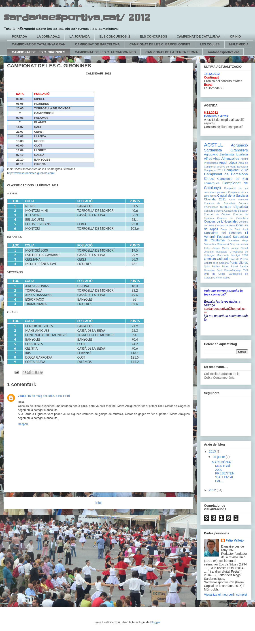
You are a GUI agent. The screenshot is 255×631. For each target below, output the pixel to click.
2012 (213, 490)
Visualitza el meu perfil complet (225, 594)
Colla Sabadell (238, 199)
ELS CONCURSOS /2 (114, 36)
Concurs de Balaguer (236, 210)
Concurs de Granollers (232, 218)
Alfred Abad (212, 158)
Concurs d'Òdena (213, 210)
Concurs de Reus (225, 225)
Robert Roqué (230, 266)
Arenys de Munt (226, 166)
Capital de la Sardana (232, 195)
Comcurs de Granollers (219, 203)
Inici (98, 503)
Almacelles (230, 158)
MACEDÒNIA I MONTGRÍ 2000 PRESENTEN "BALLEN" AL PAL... (223, 471)
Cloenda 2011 (215, 199)
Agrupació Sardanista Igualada (226, 154)
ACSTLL (213, 145)
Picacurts (234, 259)
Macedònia (223, 255)
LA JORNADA (79, 36)
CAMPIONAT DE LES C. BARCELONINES (160, 44)
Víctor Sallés (223, 277)
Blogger (155, 622)
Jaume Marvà (220, 248)
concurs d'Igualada (234, 206)
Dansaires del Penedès (223, 233)
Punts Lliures (239, 262)
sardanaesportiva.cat (223, 52)
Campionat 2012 (236, 170)
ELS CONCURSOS (153, 36)
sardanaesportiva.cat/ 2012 (77, 18)
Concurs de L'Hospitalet (221, 221)
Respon (23, 424)
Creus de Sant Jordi (234, 229)
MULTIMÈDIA (239, 44)
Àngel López (228, 162)
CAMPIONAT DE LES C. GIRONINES (38, 52)
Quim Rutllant (212, 266)
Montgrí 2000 (240, 255)
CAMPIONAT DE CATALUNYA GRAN (38, 44)
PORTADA (19, 36)
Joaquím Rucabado (215, 251)
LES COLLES (210, 44)
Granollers (233, 240)
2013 (213, 451)
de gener (219, 457)
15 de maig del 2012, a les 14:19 (49, 395)
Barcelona (242, 166)
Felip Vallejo (235, 540)
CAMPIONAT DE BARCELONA (97, 44)
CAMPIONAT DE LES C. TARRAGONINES (105, 52)
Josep (22, 395)
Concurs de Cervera (217, 214)
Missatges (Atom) (108, 517)
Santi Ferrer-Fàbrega (229, 270)
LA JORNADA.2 (48, 36)
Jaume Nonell (239, 248)
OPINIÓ (235, 36)
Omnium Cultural (216, 259)
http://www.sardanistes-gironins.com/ (31, 173)
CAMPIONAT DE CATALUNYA (198, 36)
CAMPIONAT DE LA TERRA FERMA (171, 52)
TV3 (245, 270)
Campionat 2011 (213, 170)
